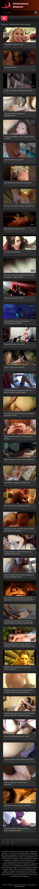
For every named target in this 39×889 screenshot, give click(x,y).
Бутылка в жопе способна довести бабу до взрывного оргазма (19, 530)
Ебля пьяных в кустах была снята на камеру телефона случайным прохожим (19, 645)
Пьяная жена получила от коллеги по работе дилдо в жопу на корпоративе (18, 622)
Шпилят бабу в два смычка (14, 229)
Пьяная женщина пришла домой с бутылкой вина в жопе (17, 829)
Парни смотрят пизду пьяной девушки (18, 759)
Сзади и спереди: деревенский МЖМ (18, 90)
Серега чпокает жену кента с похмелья (19, 459)
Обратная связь (19, 886)
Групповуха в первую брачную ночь (17, 482)
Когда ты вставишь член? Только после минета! (19, 137)
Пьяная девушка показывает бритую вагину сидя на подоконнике (18, 391)
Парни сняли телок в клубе (14, 367)
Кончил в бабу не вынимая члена (16, 736)
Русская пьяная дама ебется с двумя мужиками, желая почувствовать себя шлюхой (18, 599)
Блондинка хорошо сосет (13, 44)
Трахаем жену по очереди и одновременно (14, 114)
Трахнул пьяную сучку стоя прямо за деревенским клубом (17, 553)
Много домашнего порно (16, 5)
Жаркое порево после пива (14, 344)
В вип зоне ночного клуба (13, 298)
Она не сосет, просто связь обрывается (19, 206)
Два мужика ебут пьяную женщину (17, 805)
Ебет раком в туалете (12, 252)
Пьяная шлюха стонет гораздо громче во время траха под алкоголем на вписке (18, 691)
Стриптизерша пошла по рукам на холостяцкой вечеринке (17, 322)
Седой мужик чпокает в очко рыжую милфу (18, 437)
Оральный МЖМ (10, 67)
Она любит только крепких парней (17, 505)
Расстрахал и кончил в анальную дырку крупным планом (19, 414)
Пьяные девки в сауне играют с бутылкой (16, 783)
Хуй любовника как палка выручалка (18, 183)
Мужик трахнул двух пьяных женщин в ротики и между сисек (18, 576)
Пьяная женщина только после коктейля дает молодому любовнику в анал (19, 714)
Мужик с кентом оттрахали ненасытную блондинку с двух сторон (19, 276)
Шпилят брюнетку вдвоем (14, 160)
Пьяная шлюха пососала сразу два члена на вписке (17, 668)
